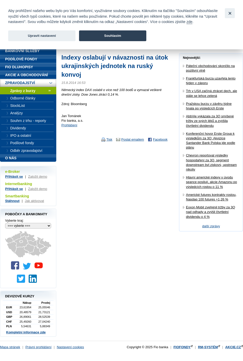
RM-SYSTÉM (208, 347)
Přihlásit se (14, 176)
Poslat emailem (132, 139)
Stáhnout (12, 201)
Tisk (109, 139)
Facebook (160, 139)
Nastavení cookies (70, 347)
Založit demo (37, 176)
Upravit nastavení (42, 36)
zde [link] (189, 22)
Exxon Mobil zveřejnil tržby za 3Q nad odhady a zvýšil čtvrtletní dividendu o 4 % (210, 211)
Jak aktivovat (34, 201)
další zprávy (211, 226)
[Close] (230, 13)
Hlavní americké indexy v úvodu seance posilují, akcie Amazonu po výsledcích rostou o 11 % (211, 181)
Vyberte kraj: (14, 220)
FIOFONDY (182, 347)
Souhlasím (112, 36)
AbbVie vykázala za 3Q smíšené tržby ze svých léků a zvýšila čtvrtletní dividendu (210, 120)
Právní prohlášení (38, 347)
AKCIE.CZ (233, 347)
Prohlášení (69, 125)
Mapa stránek (10, 347)
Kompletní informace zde (26, 332)
